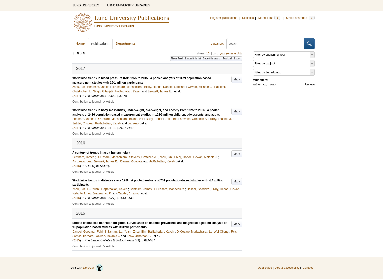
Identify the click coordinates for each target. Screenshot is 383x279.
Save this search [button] (212, 58)
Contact (308, 267)
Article (110, 101)
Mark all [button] (227, 58)
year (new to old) (231, 53)
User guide (265, 267)
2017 (76, 95)
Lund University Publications (131, 17)
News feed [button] (177, 58)
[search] (265, 43)
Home (80, 43)
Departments (125, 43)
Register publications (223, 18)
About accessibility (287, 267)
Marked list (269, 18)
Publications (100, 44)
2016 (76, 166)
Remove (310, 84)
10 (207, 53)
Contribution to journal (86, 101)
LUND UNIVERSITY (86, 5)
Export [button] (237, 58)
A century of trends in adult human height (101, 152)
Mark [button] (237, 79)
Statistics (248, 18)
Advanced (217, 43)
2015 (76, 240)
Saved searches (300, 18)
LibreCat (93, 268)
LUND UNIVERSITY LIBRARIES (128, 5)
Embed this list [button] (193, 58)
